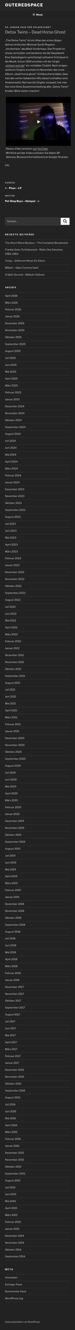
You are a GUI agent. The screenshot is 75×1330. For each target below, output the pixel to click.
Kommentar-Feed (15, 1291)
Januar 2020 (12, 814)
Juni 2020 (11, 779)
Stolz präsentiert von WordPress (22, 1321)
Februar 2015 (13, 1222)
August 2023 (13, 516)
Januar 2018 (12, 980)
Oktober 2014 (13, 1249)
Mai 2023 (10, 537)
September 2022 (15, 593)
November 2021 (14, 662)
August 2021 (12, 682)
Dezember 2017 (14, 987)
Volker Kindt (42, 27)
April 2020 (11, 793)
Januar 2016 (12, 1145)
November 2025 (15, 330)
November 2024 (15, 413)
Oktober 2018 (13, 917)
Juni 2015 (10, 1194)
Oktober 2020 (13, 751)
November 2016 (14, 1076)
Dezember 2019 (14, 821)
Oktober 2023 (13, 503)
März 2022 (11, 634)
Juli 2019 (10, 855)
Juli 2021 (10, 689)
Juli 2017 (10, 1021)
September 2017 (15, 1007)
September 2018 (15, 924)
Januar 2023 (12, 565)
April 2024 (11, 461)
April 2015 (11, 1208)
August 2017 (12, 1014)
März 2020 (11, 800)
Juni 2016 (10, 1111)
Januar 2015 (12, 1228)
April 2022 (11, 627)
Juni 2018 (10, 945)
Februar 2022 (13, 641)
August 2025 (13, 351)
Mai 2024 (10, 454)
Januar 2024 (12, 482)
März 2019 (11, 883)
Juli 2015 (10, 1187)
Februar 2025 (13, 392)
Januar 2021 (12, 731)
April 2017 (11, 1042)
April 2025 (11, 378)
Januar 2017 (12, 1062)
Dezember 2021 (14, 655)
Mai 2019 (10, 869)
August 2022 (13, 599)
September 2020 (15, 758)
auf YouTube (40, 148)
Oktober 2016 (13, 1083)
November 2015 (14, 1159)
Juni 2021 (10, 696)
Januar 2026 (12, 316)
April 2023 (11, 544)
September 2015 (15, 1173)
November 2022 (14, 579)
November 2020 (15, 745)
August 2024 (13, 433)
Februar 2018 (13, 973)
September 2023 (15, 510)
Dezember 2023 (14, 489)
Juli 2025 (10, 358)
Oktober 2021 (13, 669)
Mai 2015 (10, 1201)
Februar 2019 (13, 890)
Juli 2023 (10, 523)
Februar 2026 (13, 309)
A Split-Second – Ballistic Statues (25, 274)
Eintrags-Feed (13, 1284)
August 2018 (12, 931)
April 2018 (11, 959)
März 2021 (11, 717)
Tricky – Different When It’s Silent (25, 260)
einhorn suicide (15, 65)
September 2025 (15, 344)
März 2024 (11, 468)
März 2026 (11, 302)
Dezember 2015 (14, 1152)
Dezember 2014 (14, 1235)
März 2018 (11, 966)
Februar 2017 (13, 1056)
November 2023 (15, 496)
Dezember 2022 (14, 572)
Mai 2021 (10, 703)
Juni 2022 (10, 613)
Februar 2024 (13, 475)
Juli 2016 (10, 1104)
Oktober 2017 (13, 1000)
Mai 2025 (10, 371)
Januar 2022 (12, 648)
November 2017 (14, 993)
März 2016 (11, 1132)
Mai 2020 (10, 786)
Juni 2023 (11, 530)
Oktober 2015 (13, 1166)
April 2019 (11, 876)
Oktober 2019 (13, 834)
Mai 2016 (10, 1118)
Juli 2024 (10, 440)
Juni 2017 (10, 1028)
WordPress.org (14, 1298)
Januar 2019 (12, 897)
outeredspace (24, 5)
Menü (38, 14)
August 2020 (13, 765)
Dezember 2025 (14, 323)
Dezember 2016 (14, 1069)
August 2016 (12, 1097)
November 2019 (14, 827)
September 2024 (15, 427)
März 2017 (11, 1049)
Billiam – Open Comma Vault (22, 267)
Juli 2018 (10, 938)
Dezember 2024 (14, 406)
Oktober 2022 (13, 586)
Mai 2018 (10, 952)
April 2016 (11, 1125)
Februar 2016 (13, 1139)
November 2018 (14, 910)
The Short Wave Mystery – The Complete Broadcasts (36, 242)
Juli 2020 (10, 772)
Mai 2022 (10, 620)
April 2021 (11, 710)
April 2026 (11, 295)
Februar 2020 (13, 807)
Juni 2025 (11, 364)
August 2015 (12, 1180)
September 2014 (15, 1256)
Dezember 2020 (14, 738)
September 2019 (15, 841)
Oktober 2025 (13, 337)
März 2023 (11, 551)
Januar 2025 (12, 399)
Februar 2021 (13, 724)
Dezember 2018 (14, 904)
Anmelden (11, 1277)
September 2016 (15, 1090)
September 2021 (15, 676)
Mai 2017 (10, 1035)
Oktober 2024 (13, 420)
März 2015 (11, 1215)
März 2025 (11, 385)
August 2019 (12, 848)
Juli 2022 (10, 606)
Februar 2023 (13, 558)
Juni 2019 (10, 862)
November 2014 (14, 1242)
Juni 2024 (11, 447)
